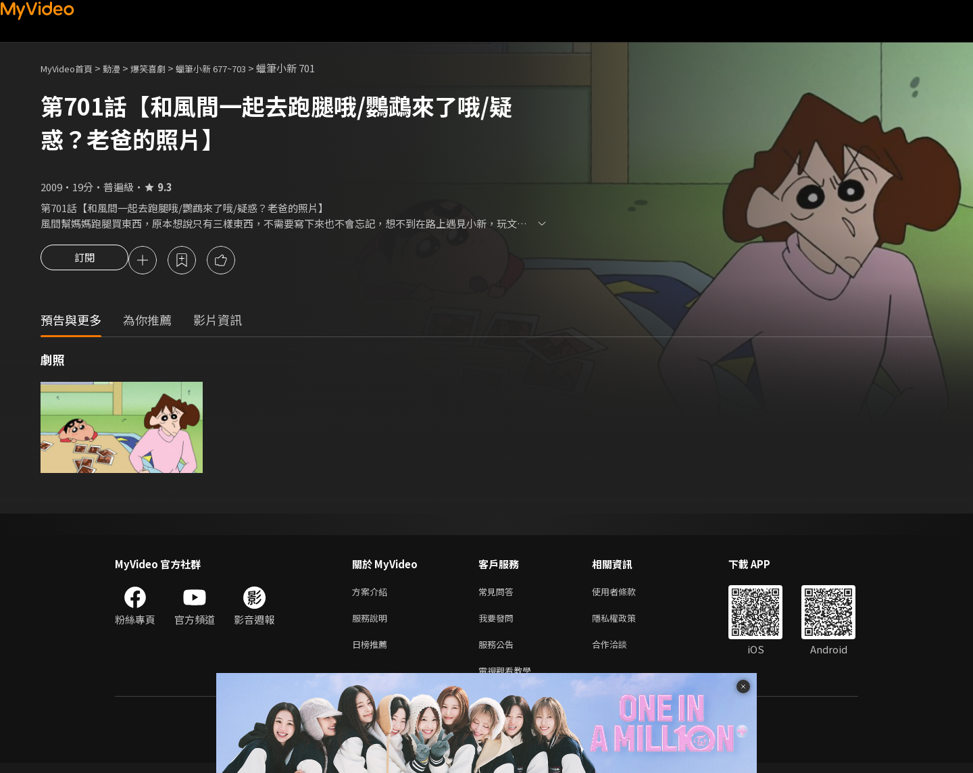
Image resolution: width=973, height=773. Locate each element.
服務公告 (498, 651)
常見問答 (498, 594)
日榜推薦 (372, 651)
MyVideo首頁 (71, 68)
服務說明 (372, 623)
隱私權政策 (625, 623)
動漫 (122, 68)
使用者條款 (625, 594)
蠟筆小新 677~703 (233, 68)
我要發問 (498, 623)
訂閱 (84, 261)
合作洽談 (620, 651)
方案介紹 (372, 594)
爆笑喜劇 (163, 68)
